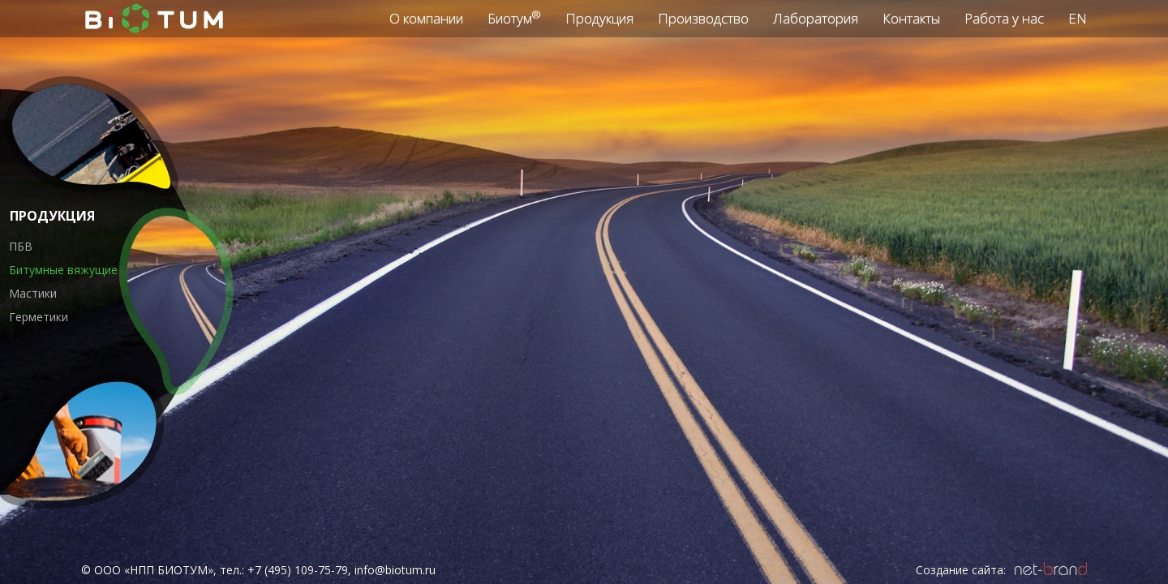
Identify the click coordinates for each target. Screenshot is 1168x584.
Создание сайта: (961, 570)
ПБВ (20, 246)
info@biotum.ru (395, 570)
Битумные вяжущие (63, 269)
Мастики (33, 293)
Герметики (38, 316)
